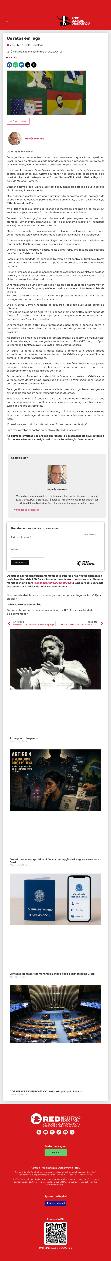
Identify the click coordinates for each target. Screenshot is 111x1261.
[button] (6, 20)
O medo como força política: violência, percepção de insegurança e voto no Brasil (55, 861)
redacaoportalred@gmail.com (53, 582)
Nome (14, 549)
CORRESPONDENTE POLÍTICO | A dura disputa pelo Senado (46, 1091)
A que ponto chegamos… (25, 738)
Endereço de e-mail (21, 537)
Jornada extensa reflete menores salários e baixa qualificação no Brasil (52, 973)
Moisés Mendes (34, 138)
